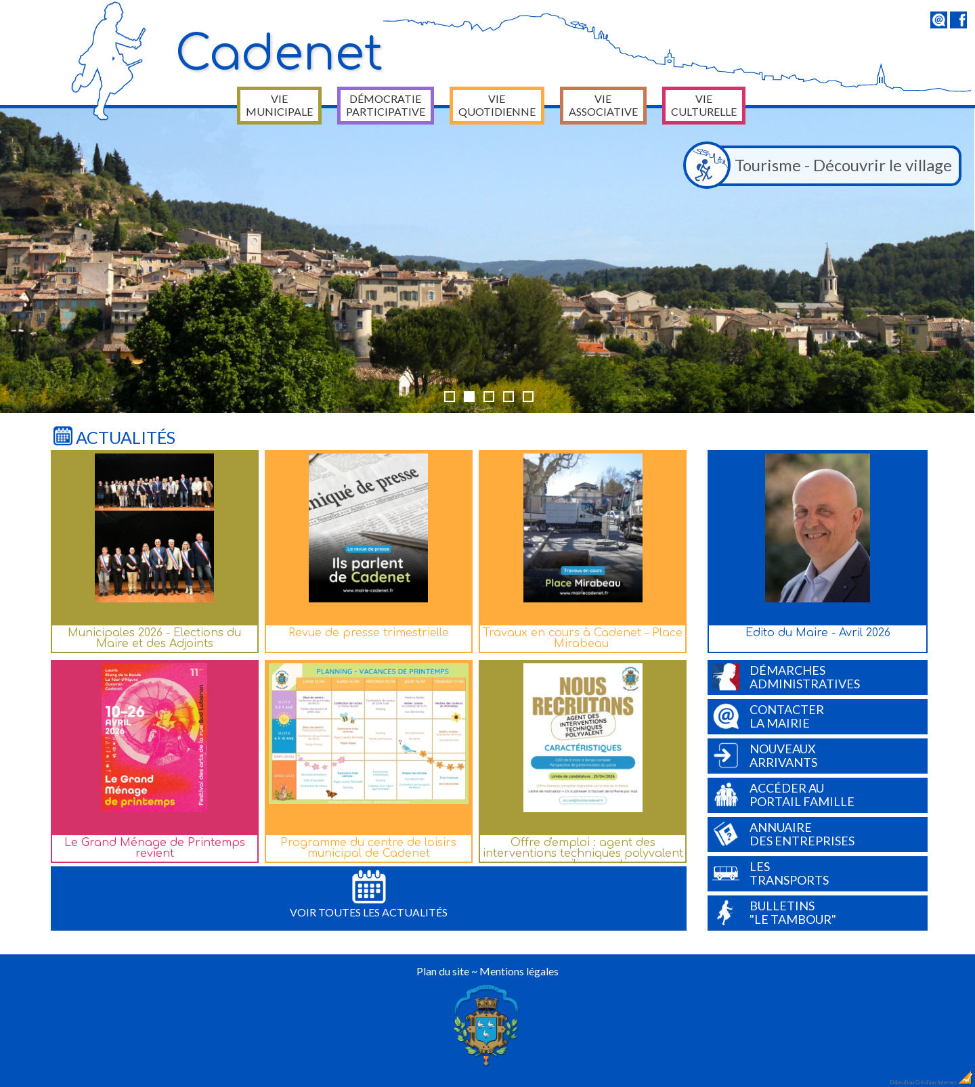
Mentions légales (519, 970)
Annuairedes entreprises (783, 834)
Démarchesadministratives (786, 677)
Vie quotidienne (497, 105)
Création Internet (944, 1082)
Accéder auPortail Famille (783, 794)
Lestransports (770, 873)
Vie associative (603, 105)
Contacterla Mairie (768, 716)
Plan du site (442, 970)
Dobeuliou (902, 1082)
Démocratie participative (385, 105)
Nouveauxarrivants (764, 755)
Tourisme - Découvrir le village (821, 166)
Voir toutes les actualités (369, 894)
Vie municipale (279, 105)
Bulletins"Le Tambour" (774, 912)
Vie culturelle (704, 105)
